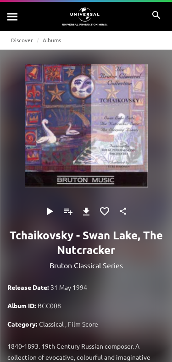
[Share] (122, 211)
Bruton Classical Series (86, 265)
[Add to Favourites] (104, 211)
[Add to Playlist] (67, 211)
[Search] (12, 17)
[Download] (86, 211)
